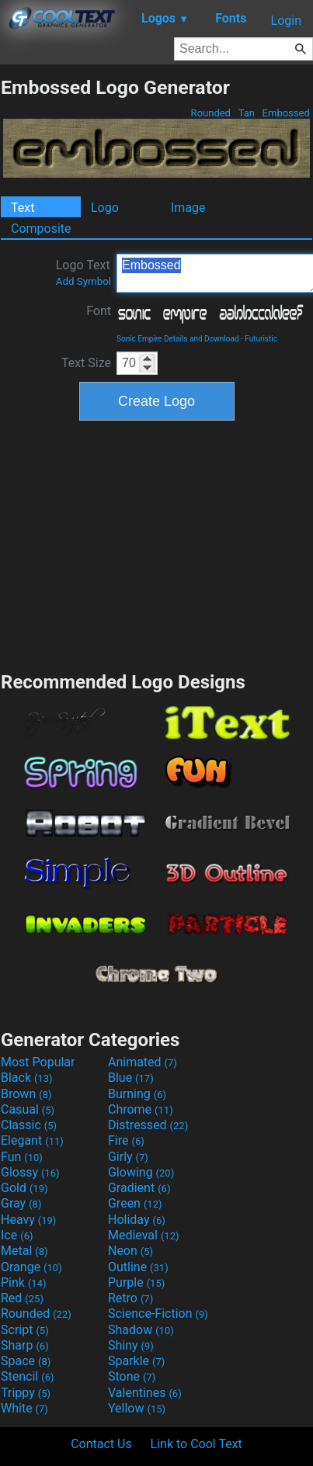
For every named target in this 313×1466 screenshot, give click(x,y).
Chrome (140, 1109)
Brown (26, 1094)
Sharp (25, 1345)
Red (22, 1298)
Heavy (28, 1219)
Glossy (30, 1172)
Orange (31, 1267)
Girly (128, 1156)
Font (98, 310)
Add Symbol (83, 281)
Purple (136, 1282)
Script (25, 1329)
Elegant (32, 1140)
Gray (21, 1203)
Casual (27, 1109)
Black (27, 1077)
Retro (130, 1298)
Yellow (136, 1408)
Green (135, 1203)
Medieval (143, 1235)
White (24, 1408)
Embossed (285, 113)
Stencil (27, 1376)
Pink (24, 1282)
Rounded (210, 113)
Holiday (136, 1219)
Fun (22, 1156)
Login (286, 20)
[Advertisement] (156, 544)
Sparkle (136, 1360)
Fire (126, 1140)
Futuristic (261, 338)
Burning (137, 1094)
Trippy (25, 1392)
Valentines (145, 1392)
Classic (29, 1125)
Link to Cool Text (196, 1444)
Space (25, 1360)
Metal (24, 1250)
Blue (131, 1077)
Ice (17, 1235)
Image (188, 207)
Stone (131, 1376)
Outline (138, 1267)
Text (22, 207)
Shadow (141, 1329)
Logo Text (83, 272)
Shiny (131, 1345)
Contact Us (101, 1444)
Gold (24, 1187)
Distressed (148, 1125)
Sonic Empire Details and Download (178, 338)
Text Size (86, 362)
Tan (246, 113)
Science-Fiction (158, 1313)
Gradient (139, 1187)
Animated (142, 1062)
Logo (105, 207)
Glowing (141, 1172)
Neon (130, 1250)
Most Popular (38, 1062)
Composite (41, 228)
